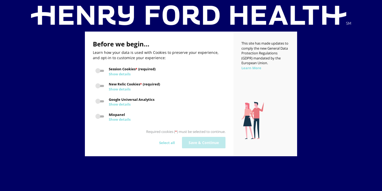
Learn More (251, 68)
